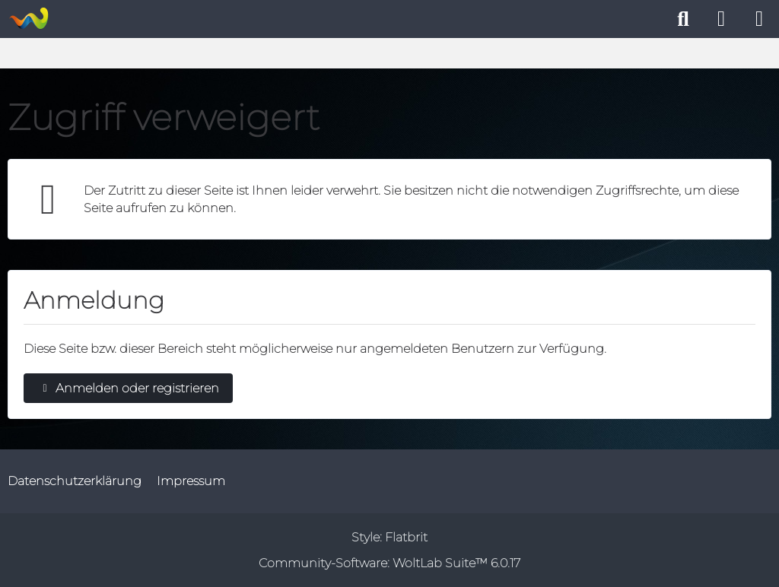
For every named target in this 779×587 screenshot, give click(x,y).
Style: (389, 537)
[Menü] (759, 19)
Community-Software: (389, 563)
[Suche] (683, 19)
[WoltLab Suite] (28, 18)
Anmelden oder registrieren (128, 388)
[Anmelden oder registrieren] (721, 19)
